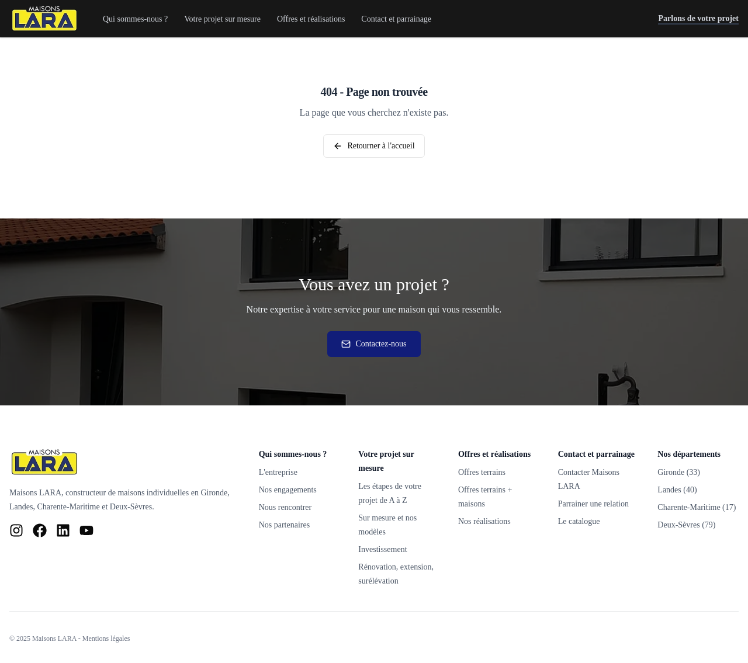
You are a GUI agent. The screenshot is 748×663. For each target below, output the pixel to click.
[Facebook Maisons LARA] (40, 530)
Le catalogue (579, 521)
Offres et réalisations (311, 19)
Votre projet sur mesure (222, 19)
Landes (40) (677, 489)
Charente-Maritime (68, 506)
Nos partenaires (284, 524)
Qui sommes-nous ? (135, 19)
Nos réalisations (484, 521)
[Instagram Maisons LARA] (16, 530)
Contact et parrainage (396, 19)
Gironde (213, 492)
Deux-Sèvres (131, 506)
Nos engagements (288, 489)
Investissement (382, 549)
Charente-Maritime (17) (696, 507)
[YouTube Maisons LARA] (86, 530)
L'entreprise (278, 472)
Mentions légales (106, 638)
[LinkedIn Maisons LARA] (63, 530)
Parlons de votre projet (698, 19)
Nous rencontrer (285, 507)
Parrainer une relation (593, 503)
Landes (21, 506)
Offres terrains (481, 472)
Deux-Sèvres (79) (686, 524)
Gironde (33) (678, 472)
